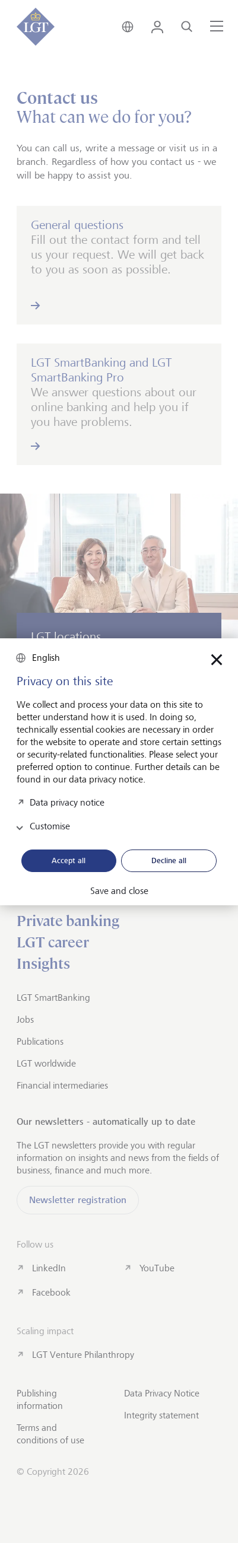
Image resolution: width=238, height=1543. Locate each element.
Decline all (168, 860)
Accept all (68, 860)
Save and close (119, 891)
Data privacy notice (67, 802)
